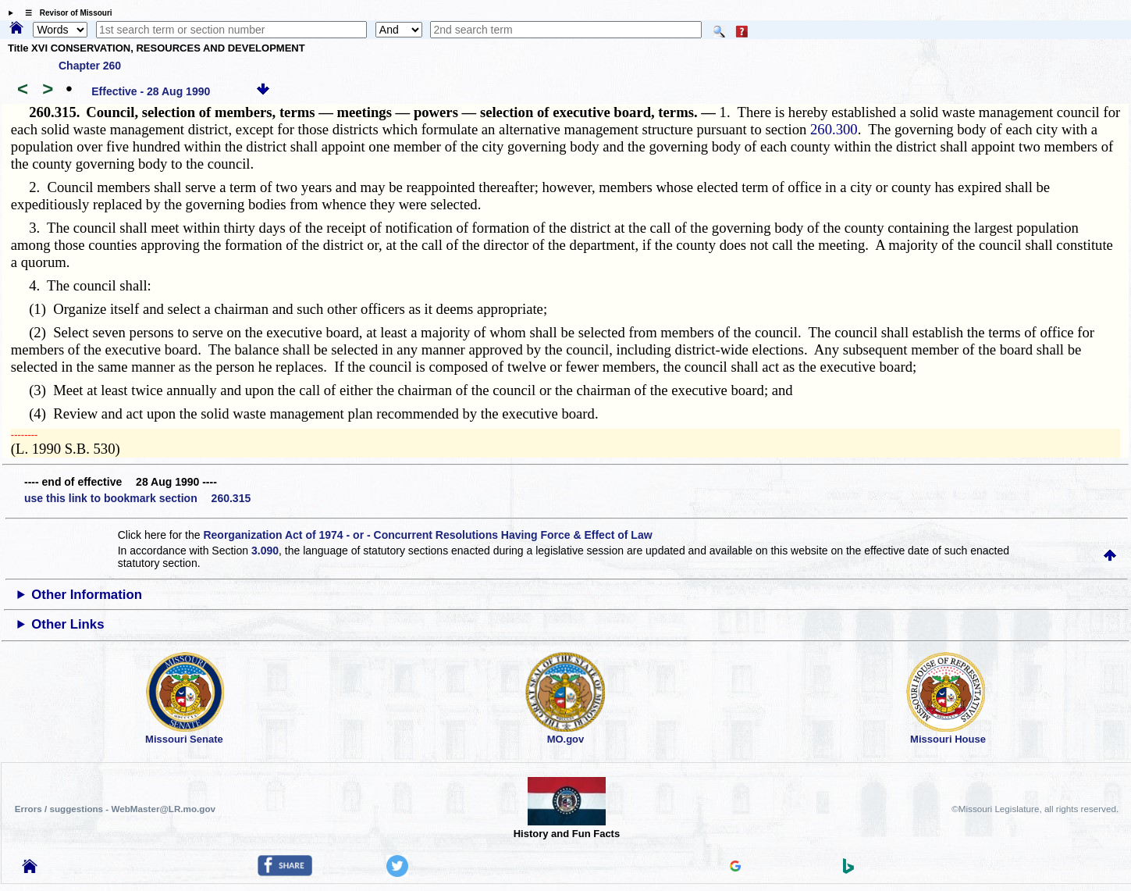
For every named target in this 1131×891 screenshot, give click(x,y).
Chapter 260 (90, 65)
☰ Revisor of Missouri (64, 13)
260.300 (834, 129)
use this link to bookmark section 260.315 (137, 498)
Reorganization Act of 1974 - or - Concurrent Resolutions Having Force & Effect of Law (427, 535)
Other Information (86, 594)
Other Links (67, 624)
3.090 (265, 550)
